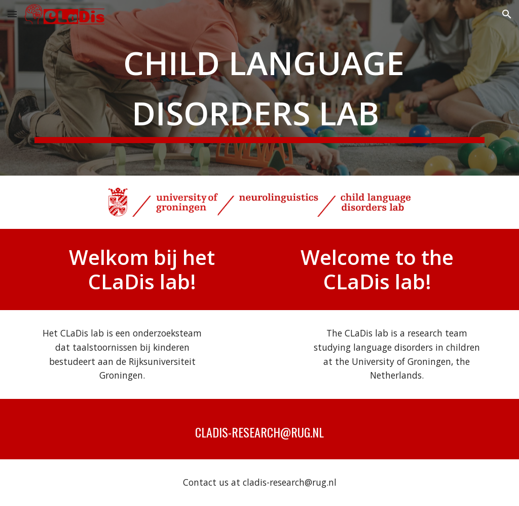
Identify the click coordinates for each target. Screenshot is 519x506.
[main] (259, 87)
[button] (12, 14)
